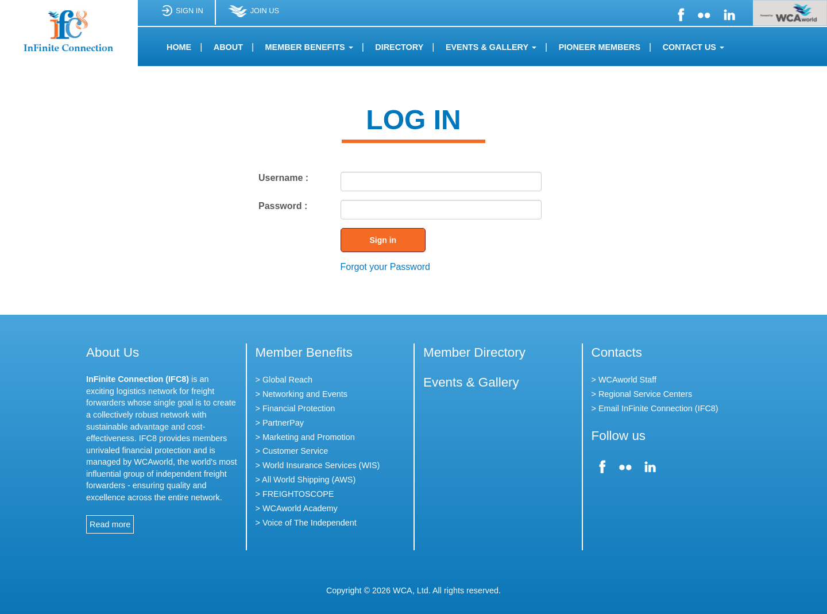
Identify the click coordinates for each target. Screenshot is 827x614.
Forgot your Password (386, 267)
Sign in (383, 240)
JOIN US (253, 15)
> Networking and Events (301, 394)
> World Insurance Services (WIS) (318, 465)
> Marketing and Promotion (305, 437)
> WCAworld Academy (297, 508)
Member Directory (474, 352)
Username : (283, 178)
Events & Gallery (471, 382)
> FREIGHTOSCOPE (295, 494)
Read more (110, 524)
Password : (282, 206)
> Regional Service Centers (642, 394)
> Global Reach (284, 379)
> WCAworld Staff (624, 379)
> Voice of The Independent (306, 522)
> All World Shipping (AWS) (306, 479)
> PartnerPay (280, 422)
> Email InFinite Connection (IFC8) (655, 408)
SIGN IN (182, 15)
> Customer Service (292, 450)
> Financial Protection (295, 408)
